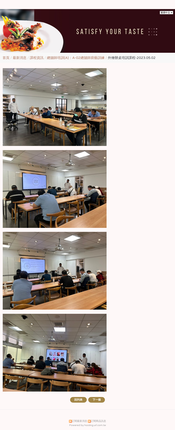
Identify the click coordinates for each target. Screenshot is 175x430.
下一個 (97, 399)
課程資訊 (36, 58)
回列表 (78, 399)
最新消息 (20, 58)
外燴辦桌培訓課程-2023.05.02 (132, 58)
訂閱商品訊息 (98, 421)
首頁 (6, 58)
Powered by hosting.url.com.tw (87, 425)
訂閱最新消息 (79, 421)
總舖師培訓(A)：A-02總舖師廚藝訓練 (75, 58)
